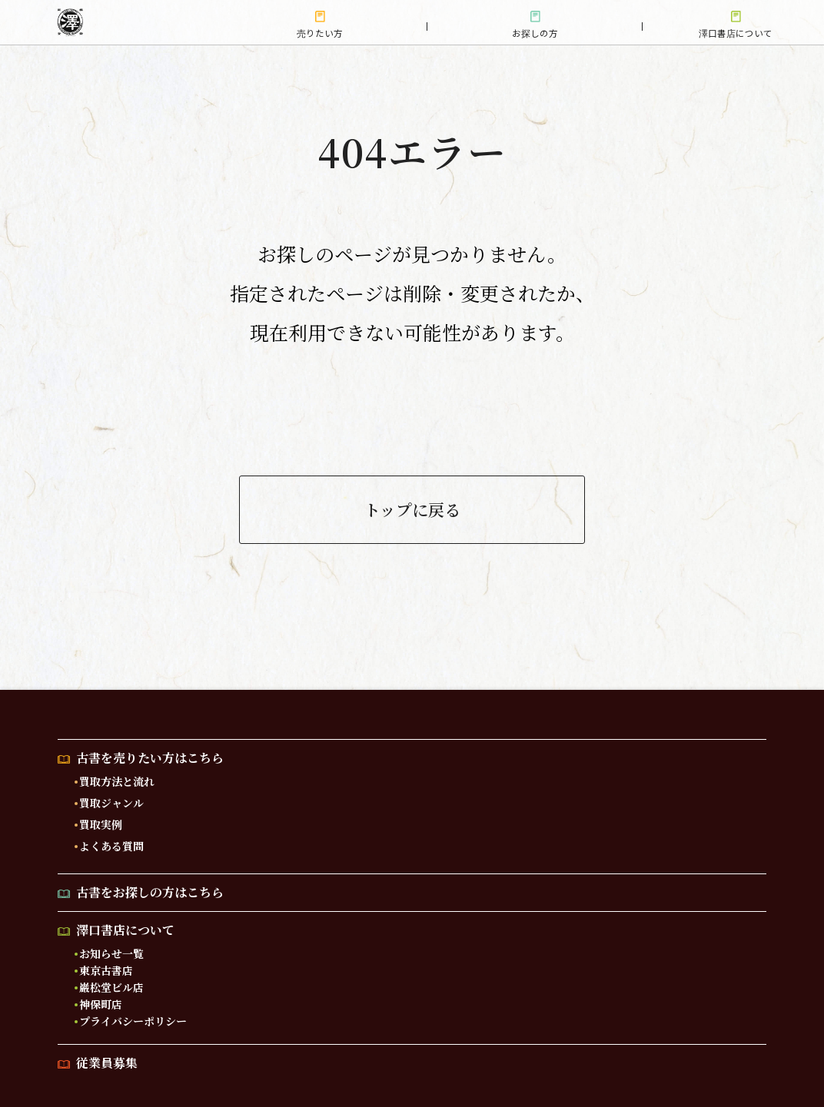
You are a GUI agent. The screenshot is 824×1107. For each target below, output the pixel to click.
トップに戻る (412, 510)
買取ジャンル (111, 803)
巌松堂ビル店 (111, 988)
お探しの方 (535, 33)
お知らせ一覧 (111, 954)
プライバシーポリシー (133, 1021)
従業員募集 (107, 1063)
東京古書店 (106, 971)
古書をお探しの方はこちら (150, 893)
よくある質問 (111, 846)
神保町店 (100, 1005)
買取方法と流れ (116, 782)
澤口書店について (125, 931)
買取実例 (100, 825)
